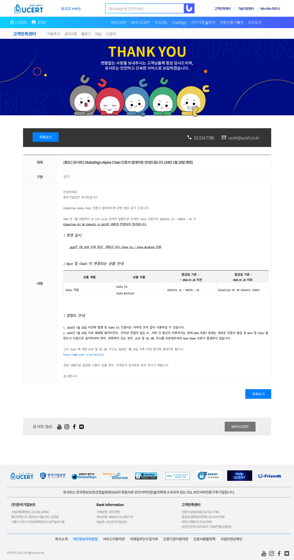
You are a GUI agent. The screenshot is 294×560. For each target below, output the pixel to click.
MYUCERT (119, 22)
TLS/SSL (160, 22)
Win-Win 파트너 (270, 8)
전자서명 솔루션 (203, 22)
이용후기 (53, 33)
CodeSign (179, 22)
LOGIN (21, 22)
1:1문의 (111, 33)
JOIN (41, 22)
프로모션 (254, 22)
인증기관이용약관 (175, 538)
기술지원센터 (246, 8)
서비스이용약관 (114, 538)
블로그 (86, 33)
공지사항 (70, 33)
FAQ (98, 33)
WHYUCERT (240, 426)
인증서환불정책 (204, 538)
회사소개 (61, 538)
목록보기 (45, 137)
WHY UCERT (140, 22)
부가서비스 (256, 33)
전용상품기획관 (231, 22)
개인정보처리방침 (85, 538)
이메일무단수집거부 (144, 538)
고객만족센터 (222, 8)
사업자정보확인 (231, 538)
